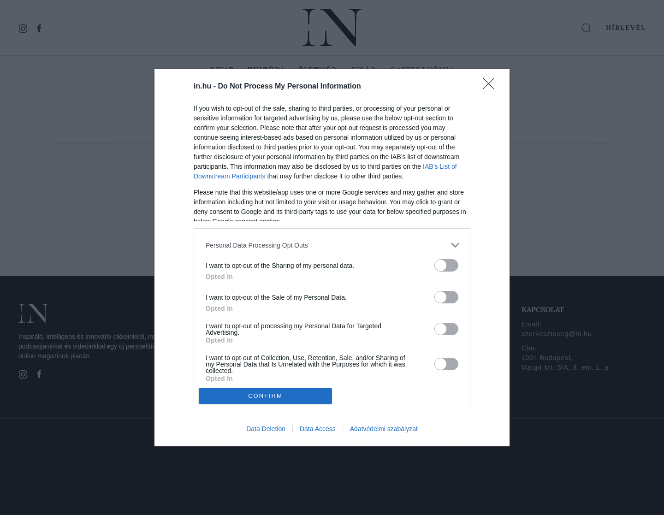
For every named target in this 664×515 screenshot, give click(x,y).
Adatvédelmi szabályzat (384, 428)
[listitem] (332, 245)
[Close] (491, 86)
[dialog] (332, 257)
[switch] (446, 265)
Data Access (318, 428)
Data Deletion (265, 428)
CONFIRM (265, 395)
